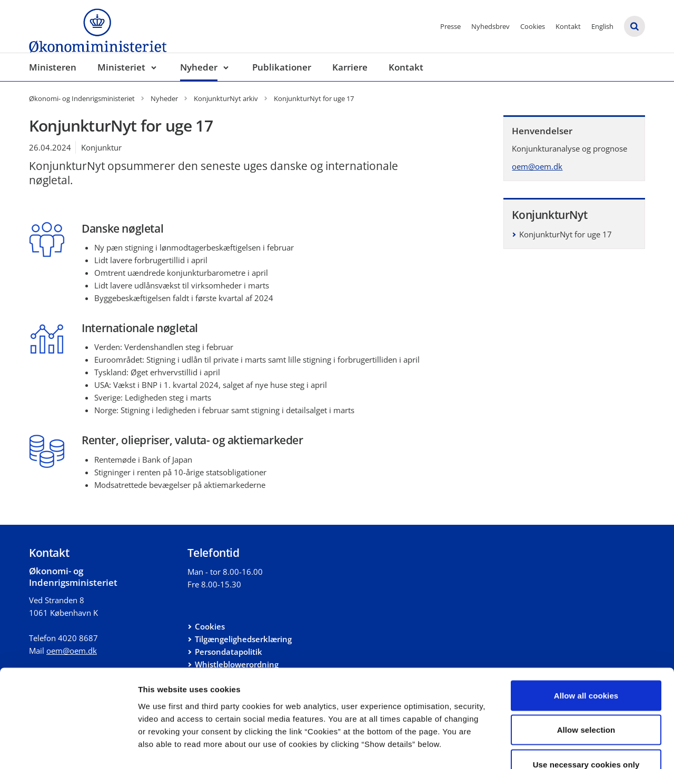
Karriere (350, 67)
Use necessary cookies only (586, 699)
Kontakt (568, 26)
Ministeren (52, 67)
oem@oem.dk (537, 166)
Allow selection (586, 665)
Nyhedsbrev (490, 26)
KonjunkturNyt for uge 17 (565, 234)
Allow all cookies (586, 630)
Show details (552, 748)
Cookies (532, 26)
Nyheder (198, 67)
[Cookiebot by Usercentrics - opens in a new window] (68, 748)
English (602, 26)
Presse (450, 26)
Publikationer (281, 67)
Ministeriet (121, 67)
